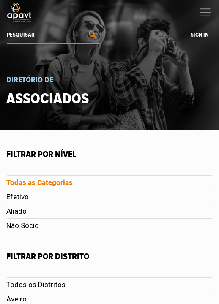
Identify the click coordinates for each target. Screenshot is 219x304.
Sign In (199, 35)
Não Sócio (22, 225)
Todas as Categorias (39, 182)
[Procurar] (92, 35)
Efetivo (17, 197)
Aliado (16, 211)
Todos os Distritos (36, 284)
